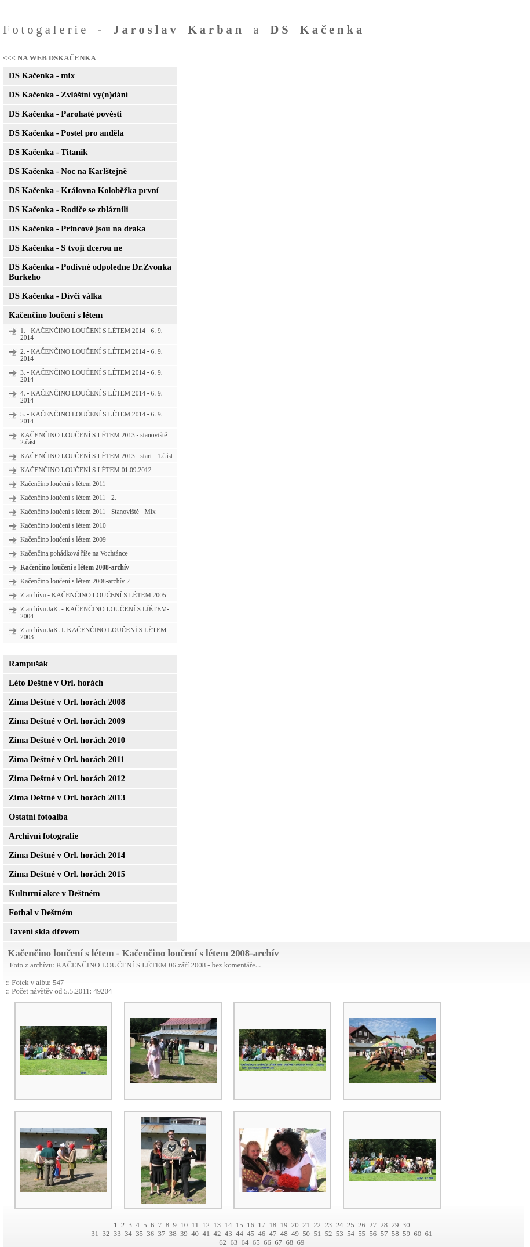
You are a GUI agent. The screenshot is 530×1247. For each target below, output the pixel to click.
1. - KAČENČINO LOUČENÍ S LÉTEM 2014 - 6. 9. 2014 (91, 334)
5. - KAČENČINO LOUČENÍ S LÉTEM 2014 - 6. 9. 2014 (91, 418)
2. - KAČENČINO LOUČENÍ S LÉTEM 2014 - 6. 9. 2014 (91, 355)
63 (233, 1242)
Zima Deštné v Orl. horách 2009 (67, 721)
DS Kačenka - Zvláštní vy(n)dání (68, 94)
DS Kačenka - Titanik (48, 152)
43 (228, 1234)
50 (306, 1234)
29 (395, 1225)
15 (239, 1225)
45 (250, 1234)
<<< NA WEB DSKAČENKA (49, 58)
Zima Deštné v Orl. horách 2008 (67, 701)
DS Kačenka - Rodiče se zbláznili (68, 209)
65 (256, 1242)
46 (261, 1234)
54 (350, 1234)
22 (317, 1225)
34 (128, 1234)
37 (162, 1234)
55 (361, 1234)
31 (94, 1234)
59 (406, 1234)
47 (273, 1234)
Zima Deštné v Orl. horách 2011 (67, 759)
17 (261, 1225)
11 (194, 1225)
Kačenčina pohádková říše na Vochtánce (74, 553)
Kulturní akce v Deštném (54, 893)
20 (295, 1225)
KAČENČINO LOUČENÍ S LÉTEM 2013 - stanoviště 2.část (93, 438)
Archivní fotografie (43, 835)
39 (184, 1234)
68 (289, 1242)
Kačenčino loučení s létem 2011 (62, 483)
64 (245, 1242)
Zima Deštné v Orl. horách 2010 (67, 740)
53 (339, 1234)
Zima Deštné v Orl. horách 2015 (67, 874)
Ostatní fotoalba (38, 816)
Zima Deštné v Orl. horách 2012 (67, 778)
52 (328, 1234)
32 (106, 1234)
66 (267, 1242)
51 (317, 1234)
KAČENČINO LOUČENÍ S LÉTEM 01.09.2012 (85, 469)
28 (384, 1225)
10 (184, 1225)
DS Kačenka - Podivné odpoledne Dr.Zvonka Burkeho (90, 271)
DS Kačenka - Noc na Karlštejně (68, 171)
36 (150, 1234)
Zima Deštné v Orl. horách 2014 (67, 855)
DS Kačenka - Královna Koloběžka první (84, 190)
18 (272, 1225)
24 (339, 1225)
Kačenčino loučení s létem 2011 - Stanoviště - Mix (88, 511)
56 (373, 1234)
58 (395, 1234)
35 (139, 1234)
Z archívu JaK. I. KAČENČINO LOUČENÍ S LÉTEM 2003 (93, 633)
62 (222, 1242)
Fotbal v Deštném (40, 912)
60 (417, 1234)
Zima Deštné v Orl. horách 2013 (67, 797)
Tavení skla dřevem (44, 931)
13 (217, 1225)
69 (301, 1242)
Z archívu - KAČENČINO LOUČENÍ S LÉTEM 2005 (93, 595)
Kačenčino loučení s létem (56, 315)
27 (373, 1225)
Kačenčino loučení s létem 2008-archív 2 (75, 581)
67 (278, 1242)
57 (384, 1234)
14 (228, 1225)
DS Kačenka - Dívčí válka (55, 295)
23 (328, 1225)
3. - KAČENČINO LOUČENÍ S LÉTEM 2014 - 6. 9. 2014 (91, 376)
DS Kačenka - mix (42, 75)
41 (206, 1234)
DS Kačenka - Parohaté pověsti (65, 113)
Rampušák (28, 663)
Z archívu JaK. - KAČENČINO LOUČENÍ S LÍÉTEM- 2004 (94, 612)
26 (361, 1225)
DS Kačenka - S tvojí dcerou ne (65, 247)
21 (306, 1225)
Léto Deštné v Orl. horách (56, 682)
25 (350, 1225)
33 (117, 1234)
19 (284, 1225)
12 (206, 1225)
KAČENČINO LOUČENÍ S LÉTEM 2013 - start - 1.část (96, 455)
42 (217, 1234)
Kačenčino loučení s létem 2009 (63, 539)
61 (428, 1234)
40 (195, 1234)
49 (295, 1234)
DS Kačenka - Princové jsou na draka (77, 228)
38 (173, 1234)
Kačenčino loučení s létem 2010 (63, 525)
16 (250, 1225)
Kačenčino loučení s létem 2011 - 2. (68, 497)
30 (406, 1225)
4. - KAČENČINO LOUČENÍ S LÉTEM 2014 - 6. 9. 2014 (91, 397)
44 (239, 1234)
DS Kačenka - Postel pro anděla (66, 132)
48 (284, 1234)
